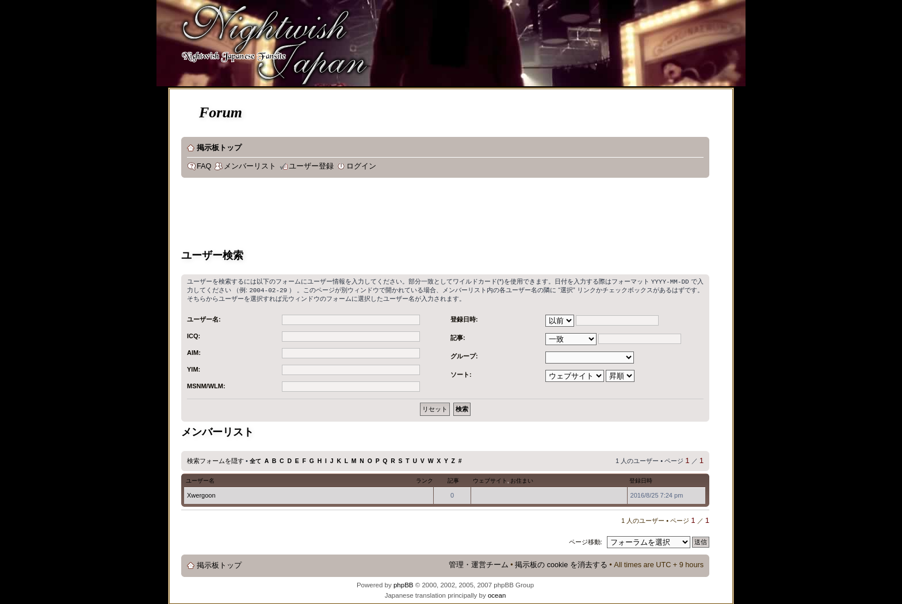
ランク (424, 479)
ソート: (461, 373)
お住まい (521, 479)
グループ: (464, 354)
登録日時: (464, 318)
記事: (457, 336)
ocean (497, 594)
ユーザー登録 (311, 166)
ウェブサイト (490, 479)
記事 (453, 479)
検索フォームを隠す (215, 459)
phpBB (403, 583)
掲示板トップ (219, 148)
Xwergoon (201, 494)
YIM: (193, 368)
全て (255, 460)
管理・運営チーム (479, 564)
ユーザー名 (200, 479)
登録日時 (640, 479)
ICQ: (193, 334)
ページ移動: (585, 540)
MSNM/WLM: (206, 384)
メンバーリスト (250, 166)
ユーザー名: (204, 318)
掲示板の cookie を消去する (561, 564)
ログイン (361, 166)
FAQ (204, 166)
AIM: (194, 351)
